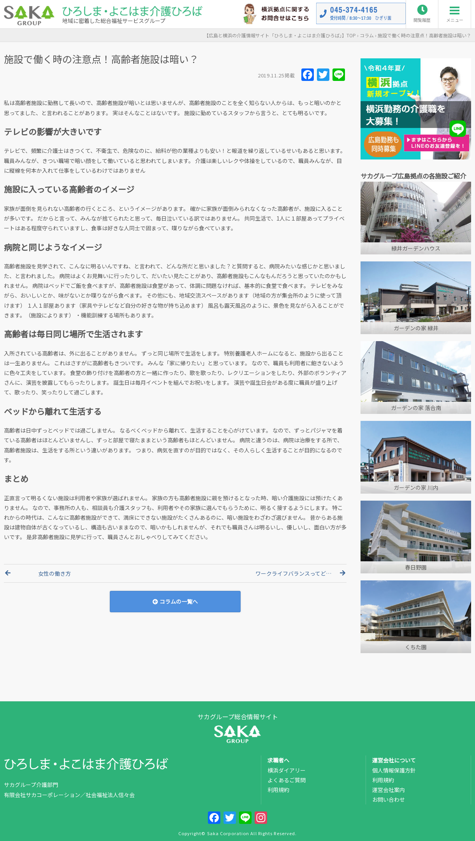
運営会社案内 (388, 790)
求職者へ (278, 760)
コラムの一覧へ (175, 601)
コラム (367, 35)
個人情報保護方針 (394, 770)
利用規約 (278, 790)
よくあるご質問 (286, 780)
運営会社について (394, 760)
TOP (280, 35)
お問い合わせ (388, 799)
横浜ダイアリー (286, 770)
